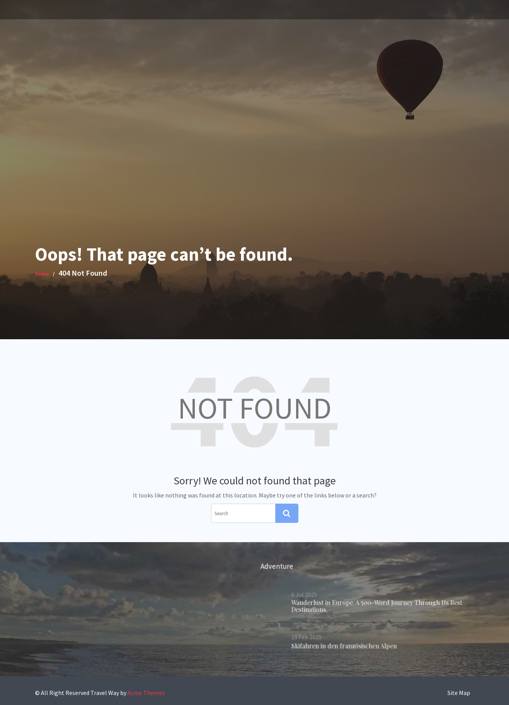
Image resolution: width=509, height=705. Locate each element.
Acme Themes (146, 693)
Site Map (458, 693)
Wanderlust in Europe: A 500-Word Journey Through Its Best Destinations (376, 606)
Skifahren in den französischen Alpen (344, 645)
